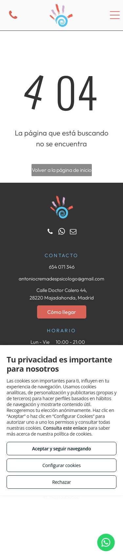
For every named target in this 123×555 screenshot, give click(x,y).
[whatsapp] (62, 232)
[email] (73, 232)
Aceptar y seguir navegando (61, 448)
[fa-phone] (13, 18)
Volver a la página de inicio (62, 170)
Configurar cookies (61, 465)
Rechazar (61, 482)
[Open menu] (115, 15)
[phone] (50, 232)
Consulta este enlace (65, 428)
